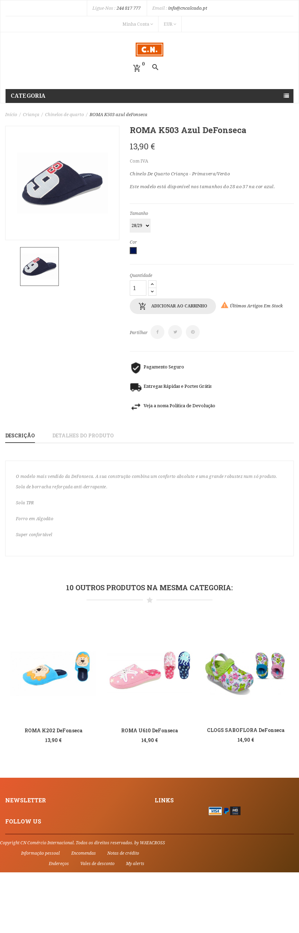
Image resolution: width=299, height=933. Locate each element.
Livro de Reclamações (180, 844)
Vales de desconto (97, 924)
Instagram (17, 883)
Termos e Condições (178, 818)
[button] (137, 68)
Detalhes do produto (83, 435)
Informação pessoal (40, 914)
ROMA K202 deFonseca (53, 730)
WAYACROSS (152, 903)
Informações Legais (177, 809)
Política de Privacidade (181, 827)
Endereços (59, 924)
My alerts (135, 924)
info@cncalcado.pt (187, 8)
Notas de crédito (123, 914)
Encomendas (83, 914)
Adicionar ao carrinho (172, 306)
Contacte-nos (170, 835)
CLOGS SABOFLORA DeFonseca (245, 730)
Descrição (20, 435)
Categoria (28, 96)
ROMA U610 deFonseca (149, 730)
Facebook (15, 874)
